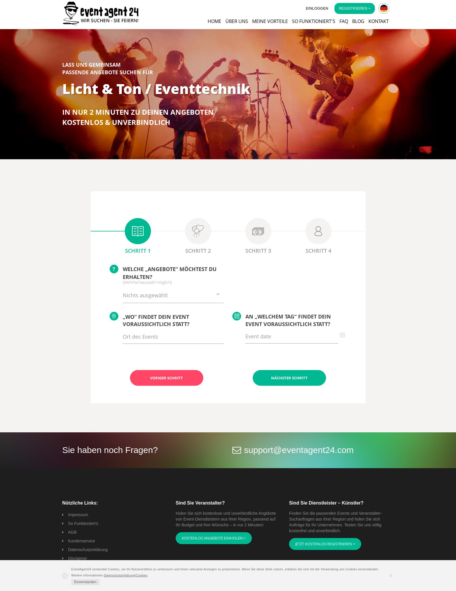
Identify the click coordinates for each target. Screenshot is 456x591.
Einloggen (317, 8)
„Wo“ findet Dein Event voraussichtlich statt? (150, 320)
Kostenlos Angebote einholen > (214, 538)
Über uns (236, 21)
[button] (383, 8)
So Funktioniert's (83, 523)
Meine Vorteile (270, 21)
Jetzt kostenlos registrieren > (325, 543)
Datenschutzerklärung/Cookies (125, 575)
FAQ (343, 21)
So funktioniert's (313, 21)
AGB (72, 532)
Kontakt (378, 21)
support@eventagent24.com (299, 450)
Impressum (78, 514)
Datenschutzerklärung (88, 549)
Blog (358, 21)
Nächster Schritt (289, 378)
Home (214, 21)
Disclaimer (77, 558)
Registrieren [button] (354, 8)
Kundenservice (81, 541)
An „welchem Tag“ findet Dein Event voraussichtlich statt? (281, 320)
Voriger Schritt (166, 378)
